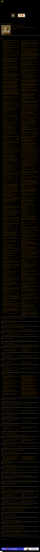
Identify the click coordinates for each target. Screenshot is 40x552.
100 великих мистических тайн (26, 329)
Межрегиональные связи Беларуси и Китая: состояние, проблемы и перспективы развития (28, 201)
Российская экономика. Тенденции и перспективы (14, 509)
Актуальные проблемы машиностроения (9, 271)
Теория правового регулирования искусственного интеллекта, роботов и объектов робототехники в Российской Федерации (29, 172)
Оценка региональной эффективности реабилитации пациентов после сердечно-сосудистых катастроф (28, 305)
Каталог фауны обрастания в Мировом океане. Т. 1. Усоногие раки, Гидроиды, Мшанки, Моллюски (29, 65)
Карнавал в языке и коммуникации (27, 119)
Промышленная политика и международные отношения (15, 437)
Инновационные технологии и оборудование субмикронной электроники (28, 194)
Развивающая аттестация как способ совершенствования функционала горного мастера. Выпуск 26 (11, 248)
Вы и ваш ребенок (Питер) (8, 353)
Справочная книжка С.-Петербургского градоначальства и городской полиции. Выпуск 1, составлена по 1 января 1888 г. (29, 389)
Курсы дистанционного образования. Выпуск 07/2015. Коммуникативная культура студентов (10, 459)
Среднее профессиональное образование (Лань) (13, 528)
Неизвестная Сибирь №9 (7, 361)
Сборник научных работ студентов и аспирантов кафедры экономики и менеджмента (11, 223)
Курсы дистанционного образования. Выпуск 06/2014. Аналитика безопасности (28, 457)
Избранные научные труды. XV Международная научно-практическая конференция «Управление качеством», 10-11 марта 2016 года (11, 207)
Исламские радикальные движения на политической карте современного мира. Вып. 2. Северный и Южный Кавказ (11, 288)
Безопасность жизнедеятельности (10, 468)
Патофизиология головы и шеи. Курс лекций (28, 48)
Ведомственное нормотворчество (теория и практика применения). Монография (10, 190)
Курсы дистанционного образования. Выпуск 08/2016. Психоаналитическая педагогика (10, 457)
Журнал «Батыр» (6, 366)
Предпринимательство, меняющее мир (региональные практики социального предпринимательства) (9, 156)
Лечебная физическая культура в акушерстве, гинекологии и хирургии (28, 127)
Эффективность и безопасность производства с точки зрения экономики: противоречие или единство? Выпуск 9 (29, 286)
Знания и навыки (14, 27)
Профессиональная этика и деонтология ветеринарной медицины (28, 295)
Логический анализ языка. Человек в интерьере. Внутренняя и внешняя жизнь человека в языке (19, 480)
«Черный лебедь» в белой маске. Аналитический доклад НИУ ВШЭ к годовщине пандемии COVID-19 (29, 228)
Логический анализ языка (8, 478)
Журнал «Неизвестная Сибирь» (9, 359)
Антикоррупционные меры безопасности (9, 55)
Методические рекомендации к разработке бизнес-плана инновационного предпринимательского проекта (29, 90)
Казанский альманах (7, 463)
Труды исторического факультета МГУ (11, 523)
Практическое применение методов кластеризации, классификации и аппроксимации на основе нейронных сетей (29, 184)
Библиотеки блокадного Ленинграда (9, 401)
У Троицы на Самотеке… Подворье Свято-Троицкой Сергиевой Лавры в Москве (29, 62)
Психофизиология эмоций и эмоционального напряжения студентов (10, 301)
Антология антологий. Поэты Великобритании (7, 226)
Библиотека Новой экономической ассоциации (13, 450)
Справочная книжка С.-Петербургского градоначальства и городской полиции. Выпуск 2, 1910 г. (11, 391)
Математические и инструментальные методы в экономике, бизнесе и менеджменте (11, 187)
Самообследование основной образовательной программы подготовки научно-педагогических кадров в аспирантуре (29, 265)
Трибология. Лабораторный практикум (27, 276)
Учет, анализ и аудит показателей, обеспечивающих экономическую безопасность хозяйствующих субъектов (11, 218)
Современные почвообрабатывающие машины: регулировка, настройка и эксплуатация (29, 248)
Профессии (23, 225)
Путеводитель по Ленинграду (7, 378)
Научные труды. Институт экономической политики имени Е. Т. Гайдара (18, 492)
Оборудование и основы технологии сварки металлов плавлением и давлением (28, 279)
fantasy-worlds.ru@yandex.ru (18, 538)
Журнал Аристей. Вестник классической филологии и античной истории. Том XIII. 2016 (29, 151)
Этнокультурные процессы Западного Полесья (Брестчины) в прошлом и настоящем (29, 216)
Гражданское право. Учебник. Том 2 (27, 78)
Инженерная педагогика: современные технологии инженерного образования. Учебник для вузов (19, 344)
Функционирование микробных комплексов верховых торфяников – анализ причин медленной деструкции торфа (11, 284)
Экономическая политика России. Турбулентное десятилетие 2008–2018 (29, 177)
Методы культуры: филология (9, 444)
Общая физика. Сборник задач (8, 72)
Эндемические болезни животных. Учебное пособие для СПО (13, 529)
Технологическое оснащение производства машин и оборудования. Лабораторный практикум (29, 252)
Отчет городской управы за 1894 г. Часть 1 (10, 385)
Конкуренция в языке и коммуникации (27, 120)
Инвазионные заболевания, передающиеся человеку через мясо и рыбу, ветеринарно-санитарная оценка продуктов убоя (30, 274)
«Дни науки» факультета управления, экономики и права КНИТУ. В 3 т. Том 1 (11, 140)
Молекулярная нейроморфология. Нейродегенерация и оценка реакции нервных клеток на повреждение (29, 140)
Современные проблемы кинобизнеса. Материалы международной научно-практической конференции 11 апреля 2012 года (30, 43)
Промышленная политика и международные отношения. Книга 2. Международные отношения (10, 440)
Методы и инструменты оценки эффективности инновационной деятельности (11, 246)
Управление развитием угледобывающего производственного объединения (10, 232)
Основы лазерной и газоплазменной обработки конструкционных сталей (11, 152)
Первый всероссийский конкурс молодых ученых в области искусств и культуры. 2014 (11, 211)
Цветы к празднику (6, 56)
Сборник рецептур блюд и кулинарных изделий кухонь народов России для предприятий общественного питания (11, 194)
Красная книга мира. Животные (8, 515)
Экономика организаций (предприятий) (9, 77)
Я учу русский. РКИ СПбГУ (8, 338)
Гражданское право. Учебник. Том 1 (27, 77)
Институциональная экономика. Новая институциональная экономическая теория (10, 350)
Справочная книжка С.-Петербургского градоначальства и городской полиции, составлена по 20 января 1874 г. (11, 376)
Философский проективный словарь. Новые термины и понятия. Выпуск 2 (10, 164)
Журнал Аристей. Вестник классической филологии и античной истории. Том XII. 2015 (29, 155)
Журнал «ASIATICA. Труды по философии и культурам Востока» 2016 (18, 504)
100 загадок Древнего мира (7, 329)
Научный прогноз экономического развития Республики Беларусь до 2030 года (10, 103)
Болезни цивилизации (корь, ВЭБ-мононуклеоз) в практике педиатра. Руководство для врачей (29, 58)
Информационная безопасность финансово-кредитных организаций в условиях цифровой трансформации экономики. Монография (10, 159)
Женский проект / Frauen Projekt (26, 186)
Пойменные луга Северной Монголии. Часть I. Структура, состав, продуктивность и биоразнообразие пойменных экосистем (28, 112)
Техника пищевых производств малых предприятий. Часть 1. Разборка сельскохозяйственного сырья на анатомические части (30, 298)
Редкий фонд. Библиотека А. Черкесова (11, 425)
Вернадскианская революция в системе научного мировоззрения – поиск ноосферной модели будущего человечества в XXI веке (11, 75)
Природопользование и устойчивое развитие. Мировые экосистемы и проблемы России (17, 475)
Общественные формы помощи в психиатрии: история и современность (28, 165)
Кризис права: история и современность (9, 485)
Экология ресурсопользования (8, 243)
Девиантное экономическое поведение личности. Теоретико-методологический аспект (11, 213)
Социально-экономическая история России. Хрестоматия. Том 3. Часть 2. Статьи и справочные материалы (11, 68)
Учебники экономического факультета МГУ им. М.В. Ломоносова (17, 347)
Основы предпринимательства (26, 92)
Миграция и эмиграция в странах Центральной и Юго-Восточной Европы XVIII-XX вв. (11, 59)
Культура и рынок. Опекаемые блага (9, 451)
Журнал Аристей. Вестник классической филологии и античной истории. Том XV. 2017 (29, 146)
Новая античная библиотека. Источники (11, 532)
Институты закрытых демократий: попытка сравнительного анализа (10, 495)
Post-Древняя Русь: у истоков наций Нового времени (14, 318)
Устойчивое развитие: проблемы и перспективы (13, 473)
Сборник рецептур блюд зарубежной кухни (10, 196)
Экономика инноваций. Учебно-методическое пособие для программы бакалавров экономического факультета (28, 95)
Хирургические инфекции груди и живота (10, 313)
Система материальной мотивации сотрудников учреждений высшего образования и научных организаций (11, 142)
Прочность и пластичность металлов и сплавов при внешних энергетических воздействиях (11, 150)
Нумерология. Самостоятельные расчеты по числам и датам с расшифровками (16, 489)
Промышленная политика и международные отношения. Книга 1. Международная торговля (28, 440)
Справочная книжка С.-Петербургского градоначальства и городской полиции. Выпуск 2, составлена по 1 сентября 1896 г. (29, 386)
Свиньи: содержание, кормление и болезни (28, 293)
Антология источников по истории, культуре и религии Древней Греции (15, 534)
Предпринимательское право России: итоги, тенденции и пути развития (10, 177)
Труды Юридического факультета (10, 518)
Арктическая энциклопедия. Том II (8, 128)
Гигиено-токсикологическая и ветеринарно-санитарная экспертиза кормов (28, 254)
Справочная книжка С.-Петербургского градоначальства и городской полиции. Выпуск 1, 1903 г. (11, 394)
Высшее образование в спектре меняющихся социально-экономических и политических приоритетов (10, 61)
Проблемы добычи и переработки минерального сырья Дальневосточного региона (11, 278)
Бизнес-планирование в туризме (8, 168)
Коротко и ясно (6, 488)
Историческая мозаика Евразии (8, 209)
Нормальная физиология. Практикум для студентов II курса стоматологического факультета (29, 257)
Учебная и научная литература (31, 27)
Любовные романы (20, 27)
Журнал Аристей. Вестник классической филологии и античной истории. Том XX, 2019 (11, 173)
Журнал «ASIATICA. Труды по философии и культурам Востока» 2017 (18, 498)
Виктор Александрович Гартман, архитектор (10, 381)
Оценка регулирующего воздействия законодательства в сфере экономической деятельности (28, 204)
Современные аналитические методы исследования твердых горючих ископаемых (29, 51)
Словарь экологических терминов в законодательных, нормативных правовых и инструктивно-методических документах (28, 242)
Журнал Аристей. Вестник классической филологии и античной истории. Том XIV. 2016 (29, 149)
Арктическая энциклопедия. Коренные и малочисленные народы (9, 122)
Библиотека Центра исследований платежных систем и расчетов (17, 404)
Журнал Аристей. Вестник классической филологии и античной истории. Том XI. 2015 (29, 158)
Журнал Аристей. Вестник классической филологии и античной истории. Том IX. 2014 (29, 162)
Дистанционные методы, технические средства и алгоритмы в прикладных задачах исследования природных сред (11, 265)
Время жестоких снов (6, 49)
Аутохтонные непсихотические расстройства (28, 49)
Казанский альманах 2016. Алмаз (8, 465)
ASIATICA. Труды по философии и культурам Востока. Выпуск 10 (13, 506)
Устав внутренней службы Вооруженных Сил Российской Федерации (28, 233)
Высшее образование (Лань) (9, 342)
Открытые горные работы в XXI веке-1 (9, 259)
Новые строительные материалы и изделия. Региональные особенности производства (10, 90)
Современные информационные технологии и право (11, 520)
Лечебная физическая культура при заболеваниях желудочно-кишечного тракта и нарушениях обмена (29, 129)
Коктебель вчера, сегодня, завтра (10, 322)
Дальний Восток (5, 269)
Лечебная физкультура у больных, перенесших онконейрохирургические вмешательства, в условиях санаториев (29, 137)
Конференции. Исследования (9, 399)
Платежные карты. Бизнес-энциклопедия (9, 405)
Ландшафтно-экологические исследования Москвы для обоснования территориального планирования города (11, 137)
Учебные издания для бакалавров (10, 419)
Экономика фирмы (24, 350)
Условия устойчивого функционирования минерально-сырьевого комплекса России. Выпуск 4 (11, 241)
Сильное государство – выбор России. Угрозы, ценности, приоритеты (14, 434)
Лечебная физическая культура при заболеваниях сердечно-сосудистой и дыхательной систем (29, 132)
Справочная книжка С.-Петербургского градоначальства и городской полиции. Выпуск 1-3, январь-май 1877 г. (29, 383)
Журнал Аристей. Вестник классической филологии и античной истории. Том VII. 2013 (29, 117)
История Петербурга (7, 373)
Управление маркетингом (25, 421)
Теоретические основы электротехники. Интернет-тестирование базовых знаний (29, 235)
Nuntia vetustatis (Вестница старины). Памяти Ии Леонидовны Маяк (14, 525)
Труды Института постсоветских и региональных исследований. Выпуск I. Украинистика (29, 122)
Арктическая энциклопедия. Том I (8, 130)
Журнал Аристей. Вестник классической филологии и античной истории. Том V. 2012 (29, 160)
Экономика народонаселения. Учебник (27, 349)
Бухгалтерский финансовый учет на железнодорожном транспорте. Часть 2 (9, 132)
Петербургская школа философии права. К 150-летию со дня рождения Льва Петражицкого (11, 296)
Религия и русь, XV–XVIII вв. (7, 319)
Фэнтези (25, 27)
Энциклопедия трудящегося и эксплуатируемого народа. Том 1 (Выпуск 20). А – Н (11, 148)
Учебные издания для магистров (10, 414)
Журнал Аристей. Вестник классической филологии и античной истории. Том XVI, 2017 (29, 153)
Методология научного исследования (27, 280)
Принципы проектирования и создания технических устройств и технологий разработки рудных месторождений (11, 262)
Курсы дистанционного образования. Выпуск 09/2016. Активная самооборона (28, 459)
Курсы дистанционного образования (10, 454)
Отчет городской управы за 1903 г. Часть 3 (28, 396)
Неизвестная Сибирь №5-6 (25, 362)
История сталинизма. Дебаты (9, 332)
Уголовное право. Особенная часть (8, 281)
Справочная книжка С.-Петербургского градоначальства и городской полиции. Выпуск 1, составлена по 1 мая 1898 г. (29, 376)
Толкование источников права (9, 483)
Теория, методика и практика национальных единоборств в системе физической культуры (28, 75)
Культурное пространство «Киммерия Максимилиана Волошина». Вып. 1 (15, 324)
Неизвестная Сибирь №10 (7, 362)
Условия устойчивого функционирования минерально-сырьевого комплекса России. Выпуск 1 (11, 235)
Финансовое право (6, 286)
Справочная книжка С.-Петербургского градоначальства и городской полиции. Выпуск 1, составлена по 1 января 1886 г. (29, 379)
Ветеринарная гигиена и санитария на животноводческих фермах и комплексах (28, 289)
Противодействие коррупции (7, 204)
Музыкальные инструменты (25, 224)
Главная (3, 21)
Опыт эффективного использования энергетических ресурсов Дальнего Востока (11, 251)
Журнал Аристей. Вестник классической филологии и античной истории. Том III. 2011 (29, 107)
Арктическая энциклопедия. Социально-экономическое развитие (9, 127)
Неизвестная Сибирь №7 (25, 361)
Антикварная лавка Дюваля (9, 408)
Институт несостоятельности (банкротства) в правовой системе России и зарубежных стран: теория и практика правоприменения (10, 184)
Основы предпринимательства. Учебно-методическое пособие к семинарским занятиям (27, 98)
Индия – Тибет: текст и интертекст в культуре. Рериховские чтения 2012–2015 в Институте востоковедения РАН (29, 70)
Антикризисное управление (7, 416)
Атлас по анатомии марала (25, 258)
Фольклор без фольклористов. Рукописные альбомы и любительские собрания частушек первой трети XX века (11, 298)
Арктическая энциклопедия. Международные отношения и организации (10, 116)
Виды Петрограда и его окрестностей (9, 380)
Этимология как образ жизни (26, 178)
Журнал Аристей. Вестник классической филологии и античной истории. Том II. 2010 (29, 105)
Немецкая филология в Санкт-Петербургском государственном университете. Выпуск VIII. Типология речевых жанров (28, 143)
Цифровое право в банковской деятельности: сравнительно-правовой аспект (10, 109)
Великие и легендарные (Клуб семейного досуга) (13, 327)
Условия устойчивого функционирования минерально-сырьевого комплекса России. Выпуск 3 (11, 238)
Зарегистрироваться (22, 16)
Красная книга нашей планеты (9, 513)
